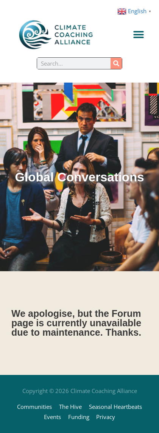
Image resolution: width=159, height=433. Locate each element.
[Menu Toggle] (138, 34)
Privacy (105, 417)
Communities (34, 406)
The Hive (70, 406)
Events (52, 417)
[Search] (116, 63)
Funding (78, 417)
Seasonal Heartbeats (115, 406)
